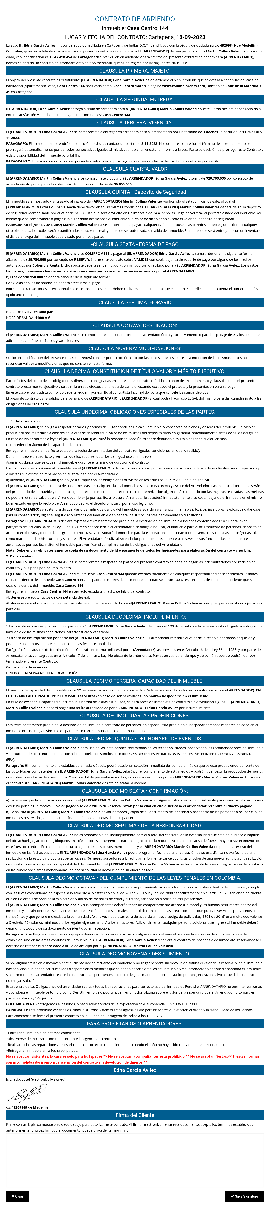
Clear (17, 1196)
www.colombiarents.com (183, 86)
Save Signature (244, 1196)
